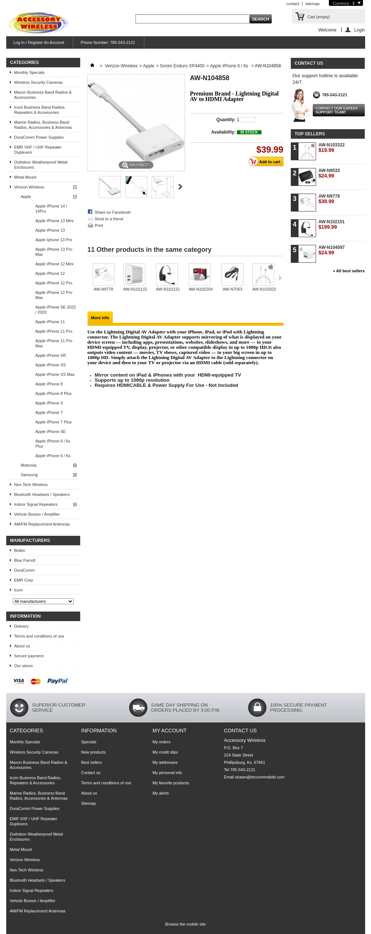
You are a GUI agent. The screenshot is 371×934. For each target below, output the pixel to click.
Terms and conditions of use (39, 636)
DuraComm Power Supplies (39, 137)
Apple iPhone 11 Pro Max (54, 343)
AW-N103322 (264, 289)
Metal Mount (25, 177)
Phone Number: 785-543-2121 (108, 42)
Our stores (23, 666)
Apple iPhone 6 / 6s (53, 455)
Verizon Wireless (29, 187)
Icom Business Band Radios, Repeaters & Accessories (40, 110)
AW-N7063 (232, 289)
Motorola (29, 465)
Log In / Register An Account (39, 42)
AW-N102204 (200, 289)
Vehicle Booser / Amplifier (37, 514)
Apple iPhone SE (51, 431)
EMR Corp (23, 580)
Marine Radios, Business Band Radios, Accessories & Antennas (43, 125)
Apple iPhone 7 (49, 412)
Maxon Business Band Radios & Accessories (43, 95)
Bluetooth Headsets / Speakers (42, 494)
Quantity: (226, 119)
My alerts (161, 793)
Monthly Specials (29, 72)
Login (359, 29)
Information (25, 616)
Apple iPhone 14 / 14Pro (51, 208)
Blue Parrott (25, 560)
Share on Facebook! (113, 212)
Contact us (91, 772)
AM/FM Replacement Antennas (42, 524)
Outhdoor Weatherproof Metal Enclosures (40, 164)
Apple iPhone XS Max (55, 374)
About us (22, 646)
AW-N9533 (329, 173)
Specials (89, 742)
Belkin (19, 550)
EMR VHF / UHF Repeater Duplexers (38, 149)
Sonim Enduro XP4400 (182, 65)
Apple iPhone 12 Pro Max (54, 295)
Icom (18, 590)
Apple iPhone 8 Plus (54, 393)
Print (99, 225)
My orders (162, 742)
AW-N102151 (168, 289)
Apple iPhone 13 (50, 230)
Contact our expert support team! (337, 110)
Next (180, 186)
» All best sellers (348, 271)
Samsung (29, 474)
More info (100, 317)
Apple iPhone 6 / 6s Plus (53, 443)
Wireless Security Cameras (38, 82)
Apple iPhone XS (51, 365)
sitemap (312, 3)
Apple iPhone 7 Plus (54, 422)
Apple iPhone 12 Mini (55, 264)
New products (93, 752)
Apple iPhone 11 (50, 322)
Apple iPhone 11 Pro (54, 331)
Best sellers (91, 762)
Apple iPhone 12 (50, 273)
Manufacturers (30, 540)
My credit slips (165, 752)
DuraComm (24, 570)
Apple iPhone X (49, 403)
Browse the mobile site (185, 924)
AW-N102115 (135, 289)
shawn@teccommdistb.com (260, 777)
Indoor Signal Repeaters (36, 504)
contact (292, 3)
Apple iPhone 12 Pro (54, 283)
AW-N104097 (332, 250)
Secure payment (29, 656)
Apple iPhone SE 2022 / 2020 (56, 309)
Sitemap (88, 803)
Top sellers (310, 134)
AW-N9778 (103, 289)
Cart (319, 17)
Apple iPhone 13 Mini (55, 220)
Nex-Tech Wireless (31, 484)
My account (170, 730)
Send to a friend (109, 219)
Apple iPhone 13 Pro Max (54, 252)
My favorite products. (171, 783)
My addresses (165, 762)
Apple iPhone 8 (49, 384)
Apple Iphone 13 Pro (54, 240)
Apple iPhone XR (51, 355)
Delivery (21, 626)
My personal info (167, 772)
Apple (26, 196)
